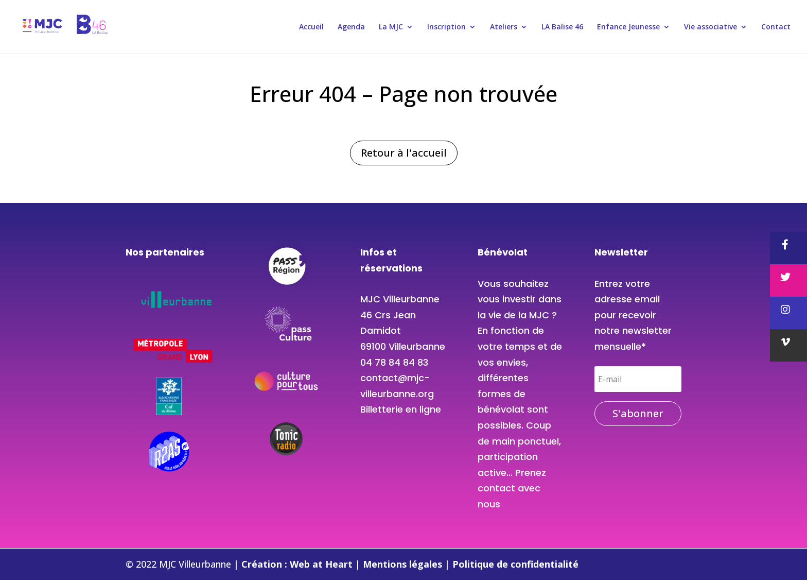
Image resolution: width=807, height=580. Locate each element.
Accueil (311, 27)
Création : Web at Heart (298, 564)
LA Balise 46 (562, 27)
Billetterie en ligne (400, 409)
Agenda (351, 27)
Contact (776, 27)
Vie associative (710, 27)
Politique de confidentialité (515, 564)
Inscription (446, 27)
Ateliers (503, 27)
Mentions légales (404, 564)
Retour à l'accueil (404, 153)
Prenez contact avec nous (512, 488)
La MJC (391, 27)
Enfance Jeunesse (628, 27)
